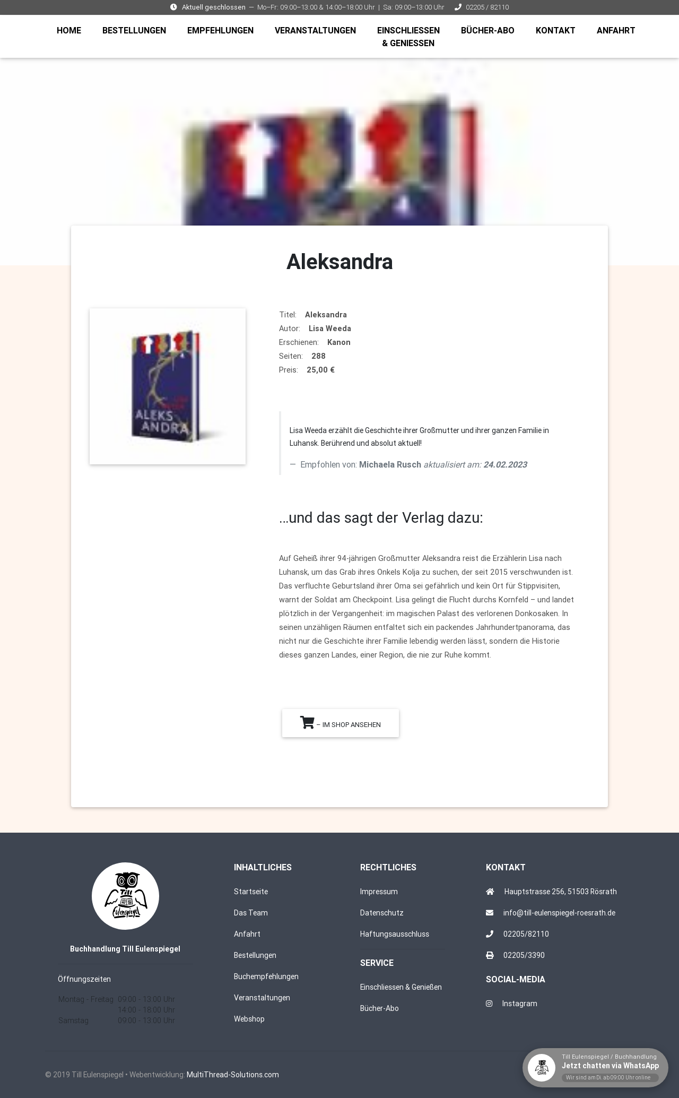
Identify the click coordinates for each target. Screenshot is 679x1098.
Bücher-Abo (379, 1008)
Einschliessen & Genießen (401, 987)
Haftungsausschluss (394, 934)
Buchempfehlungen (266, 976)
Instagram (519, 1003)
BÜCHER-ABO (490, 31)
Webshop (249, 1019)
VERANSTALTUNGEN (317, 31)
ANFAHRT (618, 31)
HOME (71, 31)
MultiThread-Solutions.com (233, 1074)
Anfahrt (247, 934)
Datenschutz (382, 913)
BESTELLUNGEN (136, 31)
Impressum (379, 891)
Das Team (251, 913)
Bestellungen (255, 955)
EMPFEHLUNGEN (222, 31)
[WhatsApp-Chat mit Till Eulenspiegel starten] (595, 1067)
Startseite (251, 891)
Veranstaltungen (262, 997)
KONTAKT (558, 31)
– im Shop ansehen (340, 722)
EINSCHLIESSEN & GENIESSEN (410, 38)
